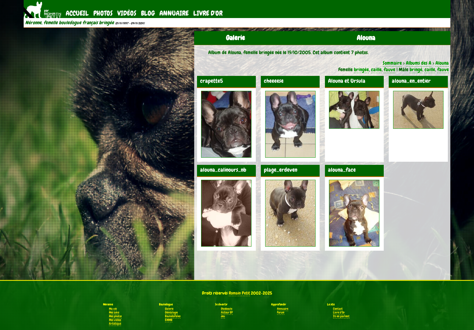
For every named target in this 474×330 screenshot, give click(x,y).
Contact (338, 309)
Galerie (169, 309)
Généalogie (171, 312)
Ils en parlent (341, 316)
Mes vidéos (115, 320)
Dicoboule (226, 309)
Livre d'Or (208, 13)
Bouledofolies (173, 316)
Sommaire (392, 63)
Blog (148, 13)
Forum (280, 312)
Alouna (442, 63)
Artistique (115, 324)
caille (376, 69)
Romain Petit (239, 293)
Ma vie (113, 309)
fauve (389, 69)
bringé (416, 69)
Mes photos (115, 316)
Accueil (77, 13)
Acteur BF (227, 312)
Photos (103, 13)
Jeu (223, 316)
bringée (361, 69)
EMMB (168, 320)
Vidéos (126, 13)
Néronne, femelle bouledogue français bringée (69, 23)
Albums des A (418, 63)
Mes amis (114, 312)
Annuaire (174, 13)
